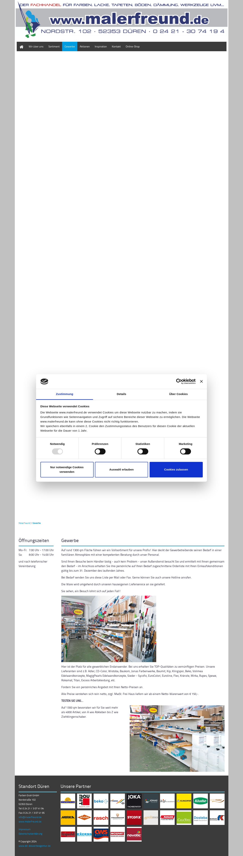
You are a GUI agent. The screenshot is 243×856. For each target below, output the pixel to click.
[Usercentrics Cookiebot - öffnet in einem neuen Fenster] (179, 381)
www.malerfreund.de (30, 821)
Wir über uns (36, 46)
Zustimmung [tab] (64, 394)
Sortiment (54, 46)
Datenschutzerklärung (30, 833)
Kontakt (116, 46)
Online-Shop (133, 46)
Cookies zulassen (176, 469)
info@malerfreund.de (30, 817)
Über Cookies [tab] (178, 394)
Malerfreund (24, 523)
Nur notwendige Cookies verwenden (67, 469)
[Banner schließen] (201, 381)
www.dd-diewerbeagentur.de (34, 845)
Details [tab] (121, 394)
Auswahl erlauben (121, 469)
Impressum (25, 829)
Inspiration (101, 46)
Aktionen (85, 46)
